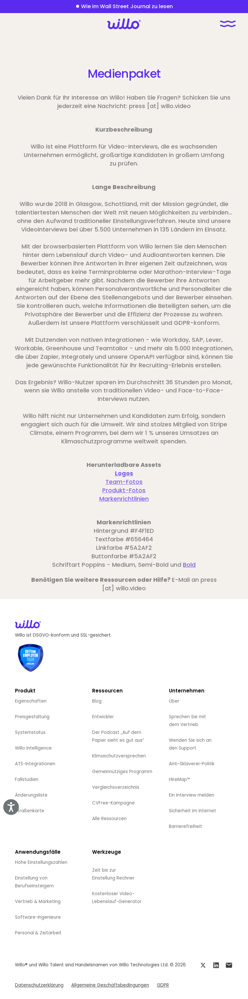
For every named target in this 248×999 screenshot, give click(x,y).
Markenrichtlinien (124, 499)
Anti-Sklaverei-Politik (191, 764)
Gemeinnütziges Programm (122, 772)
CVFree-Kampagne (113, 803)
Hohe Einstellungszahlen (41, 862)
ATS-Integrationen (35, 764)
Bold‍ (189, 565)
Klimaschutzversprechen (119, 756)
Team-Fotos (124, 482)
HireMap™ (179, 779)
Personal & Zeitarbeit (38, 933)
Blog (97, 701)
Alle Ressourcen (109, 819)
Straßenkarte (29, 811)
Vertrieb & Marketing (38, 901)
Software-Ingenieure (38, 917)
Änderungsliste (31, 795)
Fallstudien (26, 779)
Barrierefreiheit (185, 826)
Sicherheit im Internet (192, 811)
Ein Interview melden (191, 795)
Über (174, 701)
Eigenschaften (31, 701)
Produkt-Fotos (123, 490)
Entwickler (103, 717)
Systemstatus (30, 732)
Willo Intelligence (33, 748)
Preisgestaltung (32, 717)
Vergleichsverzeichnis (115, 787)
